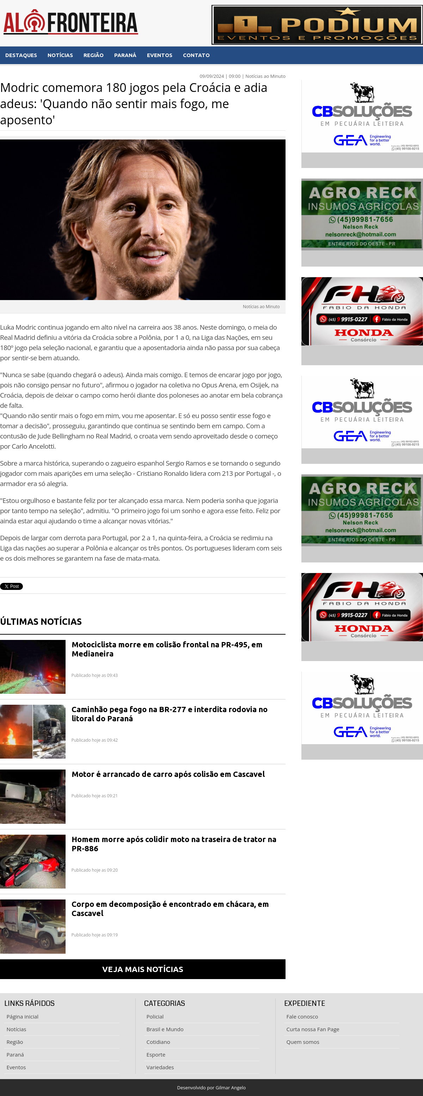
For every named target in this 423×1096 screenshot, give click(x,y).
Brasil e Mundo (165, 1029)
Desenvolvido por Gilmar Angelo (211, 1087)
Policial (155, 1016)
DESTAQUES (21, 55)
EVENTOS (159, 55)
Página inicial (23, 1016)
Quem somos (303, 1041)
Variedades (160, 1067)
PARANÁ (125, 55)
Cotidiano (158, 1041)
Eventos (16, 1067)
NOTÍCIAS (60, 55)
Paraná (15, 1054)
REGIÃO (94, 55)
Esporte (156, 1054)
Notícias (16, 1029)
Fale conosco (302, 1016)
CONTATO (196, 55)
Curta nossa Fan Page (313, 1029)
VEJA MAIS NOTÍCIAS (142, 969)
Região (15, 1041)
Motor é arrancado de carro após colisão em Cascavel (168, 774)
